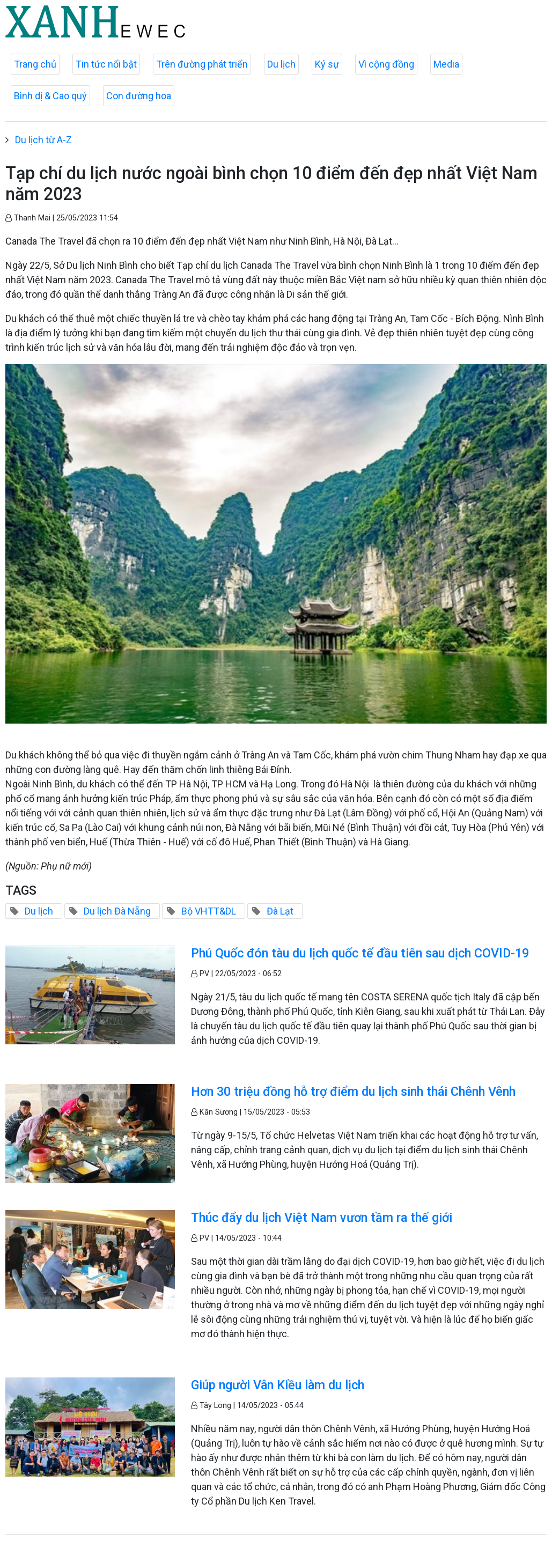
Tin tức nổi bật (106, 64)
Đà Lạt (280, 911)
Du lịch (281, 64)
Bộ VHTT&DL (208, 911)
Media (446, 64)
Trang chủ (35, 64)
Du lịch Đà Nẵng (117, 911)
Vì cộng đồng (386, 64)
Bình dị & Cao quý (50, 95)
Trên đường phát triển (202, 64)
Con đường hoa (138, 95)
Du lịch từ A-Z (43, 139)
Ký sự (327, 64)
